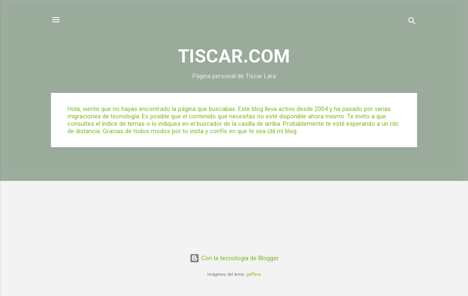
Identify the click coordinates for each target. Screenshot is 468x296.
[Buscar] (412, 22)
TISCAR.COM (234, 56)
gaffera (253, 274)
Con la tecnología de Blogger (234, 258)
